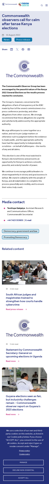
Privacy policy (24, 451)
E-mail (28, 220)
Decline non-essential (23, 470)
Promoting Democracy (15, 237)
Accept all (23, 478)
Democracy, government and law (20, 231)
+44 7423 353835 (15, 220)
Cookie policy (24, 454)
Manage (23, 462)
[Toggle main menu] (45, 5)
